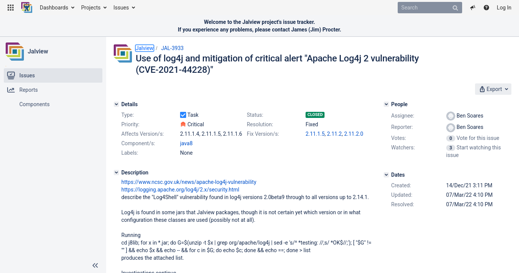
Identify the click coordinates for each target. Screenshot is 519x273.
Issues (121, 8)
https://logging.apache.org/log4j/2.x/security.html (180, 190)
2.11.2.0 (353, 134)
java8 (186, 143)
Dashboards (54, 8)
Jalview (38, 51)
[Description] (116, 172)
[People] (386, 104)
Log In (504, 8)
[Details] (116, 104)
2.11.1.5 (315, 134)
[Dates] (386, 174)
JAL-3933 (172, 48)
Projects (90, 8)
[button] (10, 7)
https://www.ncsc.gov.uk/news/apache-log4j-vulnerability (188, 182)
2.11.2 (334, 134)
